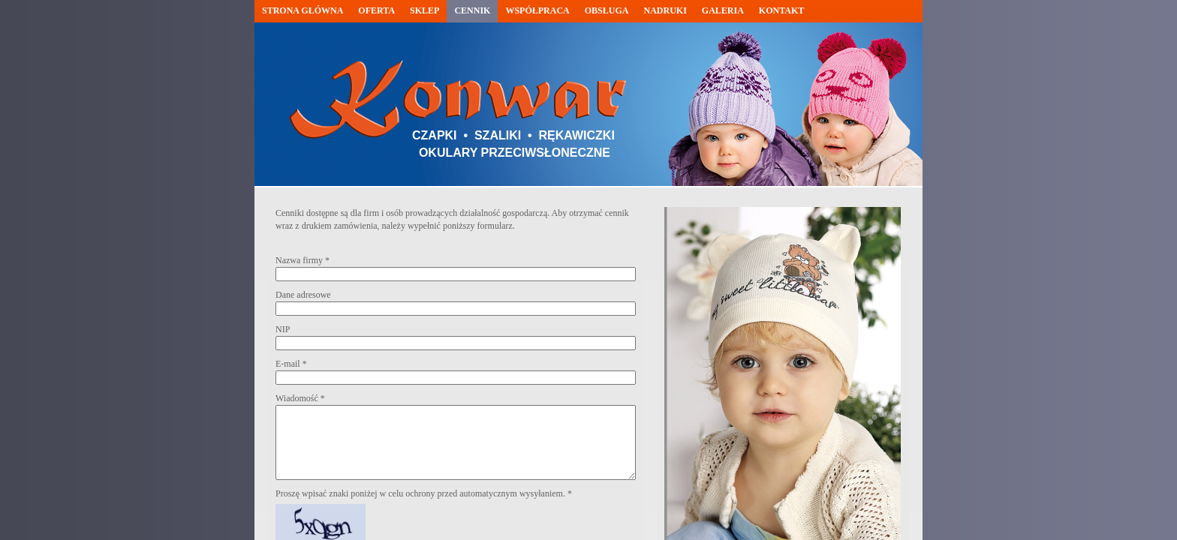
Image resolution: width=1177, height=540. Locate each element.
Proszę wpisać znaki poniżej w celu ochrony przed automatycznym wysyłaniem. (423, 493)
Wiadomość (300, 398)
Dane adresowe (303, 295)
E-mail (291, 363)
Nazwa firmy (302, 260)
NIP (282, 329)
